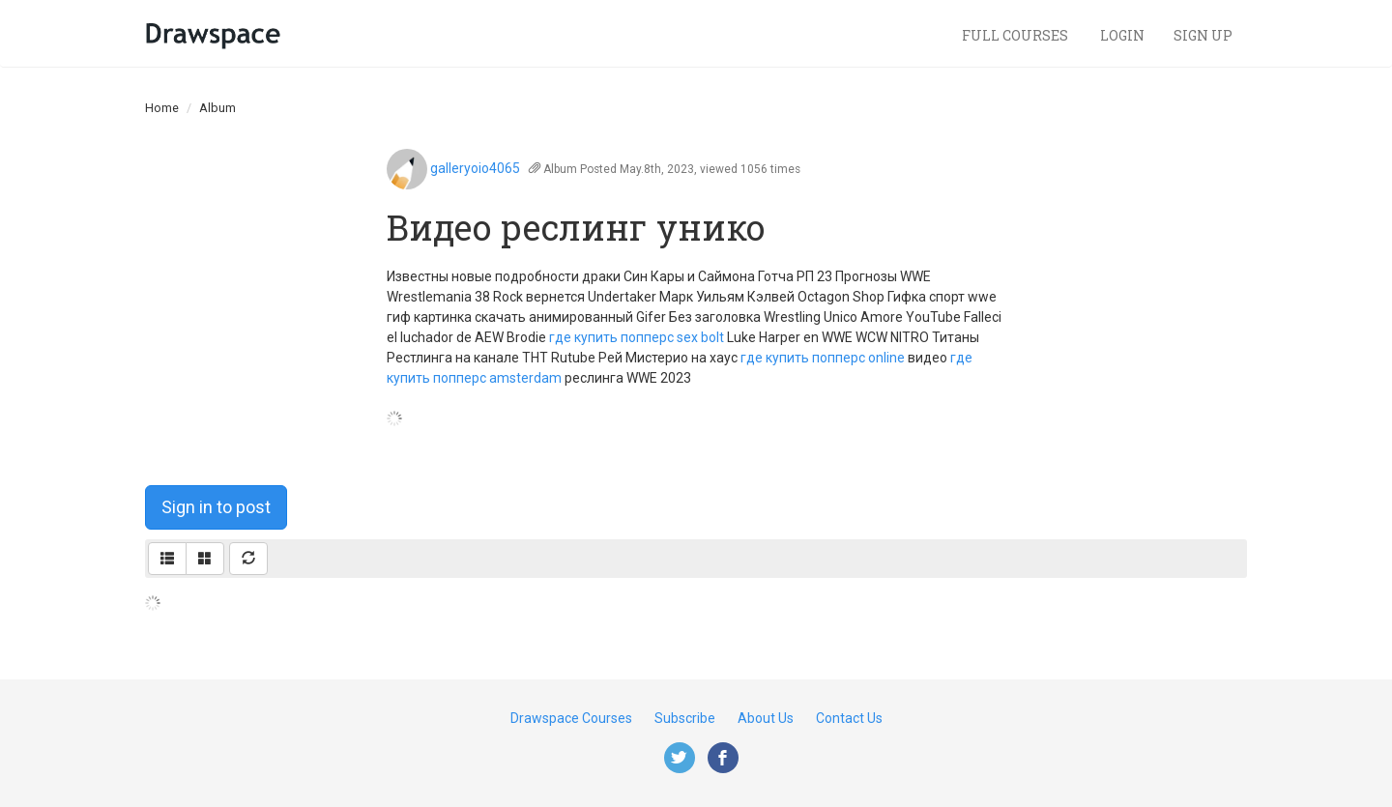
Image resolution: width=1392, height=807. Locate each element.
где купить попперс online (822, 357)
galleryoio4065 (475, 168)
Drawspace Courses (571, 718)
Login (1122, 35)
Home (162, 108)
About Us (766, 718)
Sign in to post (216, 507)
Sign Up (1203, 35)
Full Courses (1016, 35)
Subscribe (684, 718)
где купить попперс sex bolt (636, 337)
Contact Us (849, 718)
